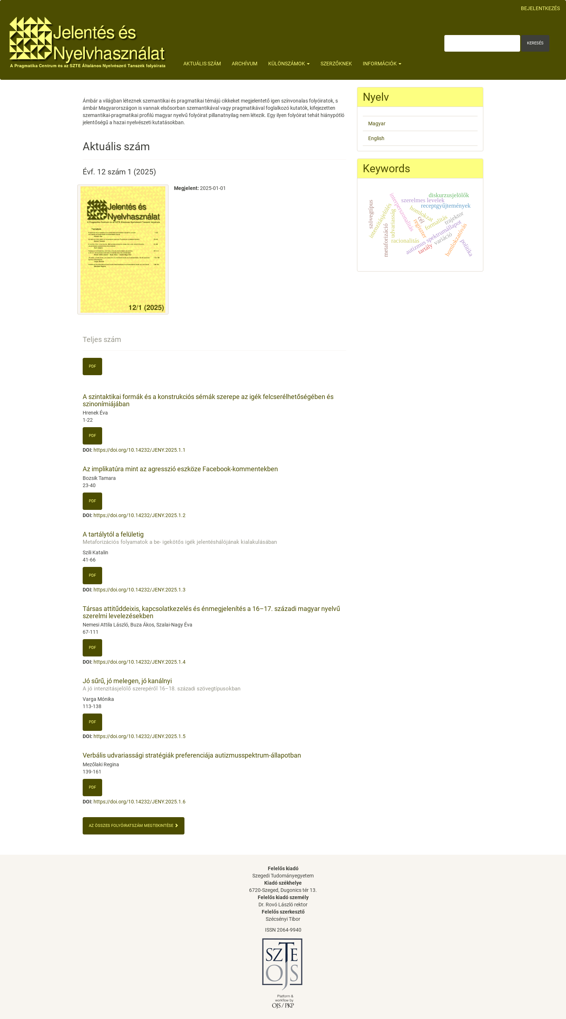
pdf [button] (92, 366)
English (376, 138)
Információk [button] (382, 63)
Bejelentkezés (540, 8)
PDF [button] (92, 435)
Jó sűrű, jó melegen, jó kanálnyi (214, 684)
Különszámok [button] (289, 63)
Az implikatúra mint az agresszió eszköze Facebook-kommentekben (180, 469)
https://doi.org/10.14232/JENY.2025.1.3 (139, 590)
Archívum (244, 63)
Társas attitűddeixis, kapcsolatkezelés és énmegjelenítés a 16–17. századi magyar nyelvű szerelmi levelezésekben (211, 612)
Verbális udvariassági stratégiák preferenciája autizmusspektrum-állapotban (192, 755)
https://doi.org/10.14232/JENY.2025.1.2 (139, 515)
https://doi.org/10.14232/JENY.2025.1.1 (139, 450)
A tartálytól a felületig (214, 537)
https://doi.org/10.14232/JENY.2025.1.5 (139, 736)
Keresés (535, 43)
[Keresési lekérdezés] (482, 43)
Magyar (377, 123)
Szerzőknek (336, 63)
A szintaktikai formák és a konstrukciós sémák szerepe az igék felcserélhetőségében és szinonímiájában (208, 400)
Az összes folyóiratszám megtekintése (133, 825)
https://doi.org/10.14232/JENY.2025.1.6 (139, 802)
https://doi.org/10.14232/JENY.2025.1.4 (139, 662)
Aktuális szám (202, 63)
